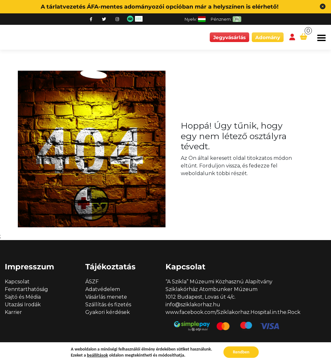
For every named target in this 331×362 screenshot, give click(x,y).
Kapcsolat (17, 282)
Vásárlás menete (106, 297)
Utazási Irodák (23, 305)
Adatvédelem (102, 289)
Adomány (267, 37)
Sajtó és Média (23, 297)
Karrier (13, 312)
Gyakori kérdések (107, 312)
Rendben (241, 352)
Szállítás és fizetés (108, 305)
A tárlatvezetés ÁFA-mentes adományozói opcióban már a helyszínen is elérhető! (159, 6)
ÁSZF (92, 282)
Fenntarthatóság (26, 289)
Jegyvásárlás (229, 37)
